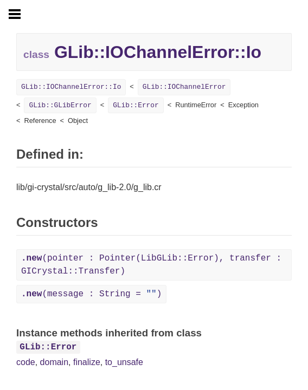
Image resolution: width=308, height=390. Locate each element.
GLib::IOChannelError (184, 87)
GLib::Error (135, 105)
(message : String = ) (91, 294)
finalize (86, 362)
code (25, 362)
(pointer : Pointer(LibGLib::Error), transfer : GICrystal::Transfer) (151, 264)
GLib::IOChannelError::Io (71, 87)
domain (54, 362)
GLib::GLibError (60, 105)
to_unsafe (124, 362)
